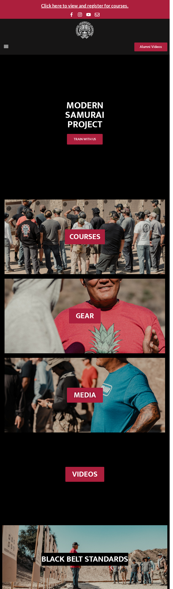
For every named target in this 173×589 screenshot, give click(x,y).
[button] (6, 46)
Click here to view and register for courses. (84, 5)
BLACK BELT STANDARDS (84, 559)
